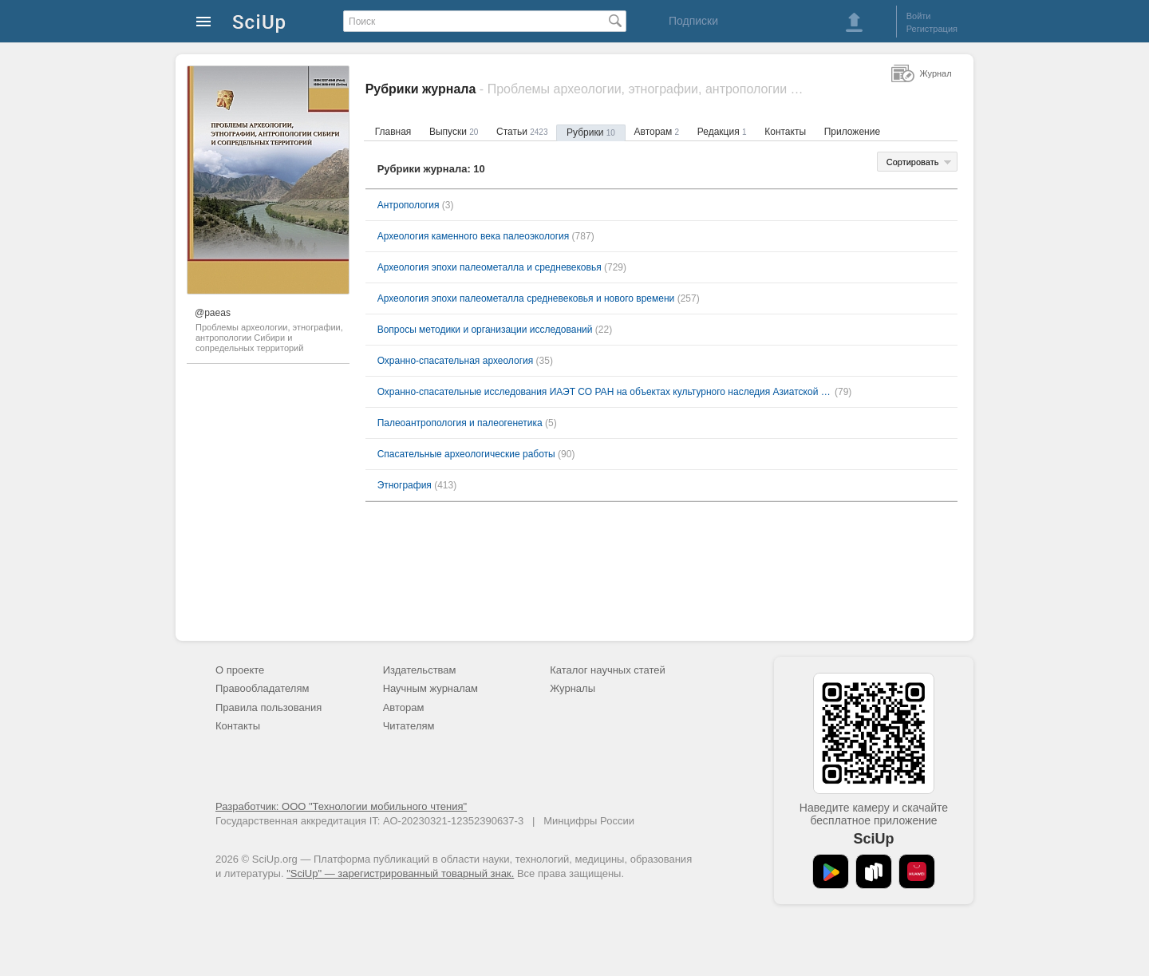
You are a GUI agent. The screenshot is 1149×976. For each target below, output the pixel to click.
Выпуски (453, 131)
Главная (393, 131)
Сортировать (912, 162)
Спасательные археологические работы (466, 454)
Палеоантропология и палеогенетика (460, 423)
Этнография (404, 485)
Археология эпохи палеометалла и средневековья (489, 267)
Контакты (785, 131)
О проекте (239, 670)
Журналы (572, 688)
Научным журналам (430, 688)
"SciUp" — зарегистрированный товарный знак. (400, 873)
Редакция (722, 131)
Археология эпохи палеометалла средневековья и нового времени (526, 298)
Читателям (409, 726)
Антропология (408, 205)
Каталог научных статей (607, 670)
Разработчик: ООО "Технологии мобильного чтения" (341, 806)
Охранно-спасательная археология (455, 360)
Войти (918, 16)
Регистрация (932, 29)
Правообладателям (262, 688)
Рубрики (591, 132)
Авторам (657, 131)
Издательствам (419, 670)
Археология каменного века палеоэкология (473, 236)
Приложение (852, 131)
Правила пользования (268, 707)
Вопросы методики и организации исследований (485, 329)
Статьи (521, 131)
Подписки (693, 20)
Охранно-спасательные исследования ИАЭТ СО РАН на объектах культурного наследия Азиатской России (604, 391)
